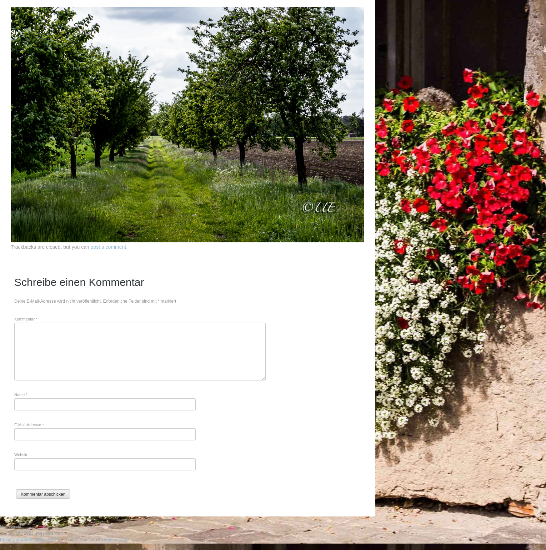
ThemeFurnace (115, 539)
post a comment (108, 247)
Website (21, 455)
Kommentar (25, 319)
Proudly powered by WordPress (30, 539)
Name (20, 395)
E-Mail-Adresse (29, 425)
